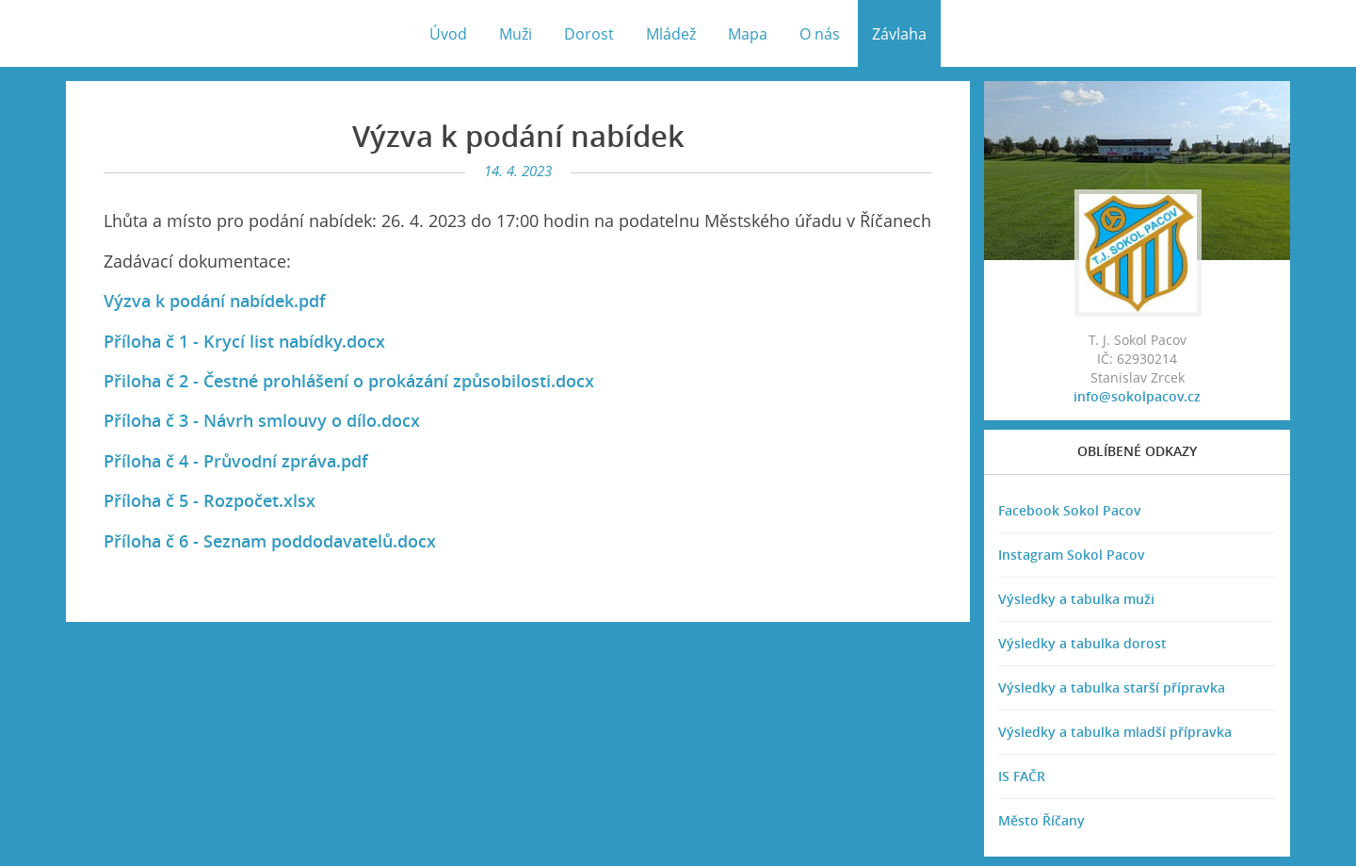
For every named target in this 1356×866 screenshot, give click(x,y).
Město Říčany (1041, 820)
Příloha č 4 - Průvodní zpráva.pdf (236, 460)
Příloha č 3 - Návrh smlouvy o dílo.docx (262, 420)
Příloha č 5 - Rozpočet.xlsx (209, 500)
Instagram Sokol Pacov (1071, 555)
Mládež (671, 34)
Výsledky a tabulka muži (1076, 599)
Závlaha (899, 34)
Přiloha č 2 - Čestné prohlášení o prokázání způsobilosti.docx (349, 380)
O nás (819, 34)
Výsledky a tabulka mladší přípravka (1115, 732)
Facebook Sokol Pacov (1069, 510)
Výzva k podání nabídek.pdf (215, 300)
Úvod (448, 34)
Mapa (747, 34)
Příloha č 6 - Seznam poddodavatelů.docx (270, 541)
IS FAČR (1021, 776)
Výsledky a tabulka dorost (1082, 643)
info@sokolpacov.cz (1137, 396)
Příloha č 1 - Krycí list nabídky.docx (244, 341)
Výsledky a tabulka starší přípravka (1111, 687)
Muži (515, 34)
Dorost (589, 34)
